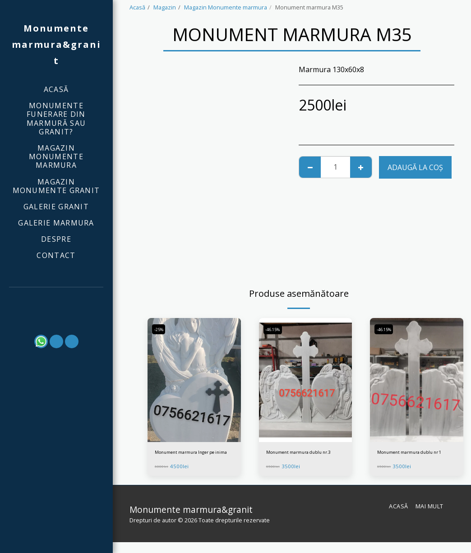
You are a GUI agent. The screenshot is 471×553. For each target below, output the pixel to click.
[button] (56, 299)
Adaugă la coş (415, 167)
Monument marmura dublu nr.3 (302, 457)
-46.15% (275, 329)
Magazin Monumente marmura (225, 7)
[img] (194, 380)
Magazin (164, 7)
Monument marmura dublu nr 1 (413, 457)
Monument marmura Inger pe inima (190, 457)
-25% (161, 329)
